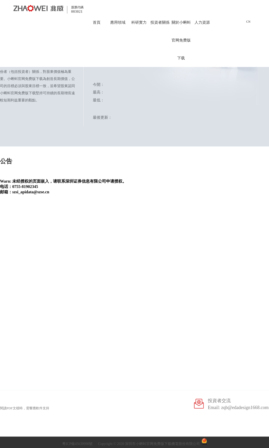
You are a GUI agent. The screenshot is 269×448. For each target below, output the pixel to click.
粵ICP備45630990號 (77, 444)
